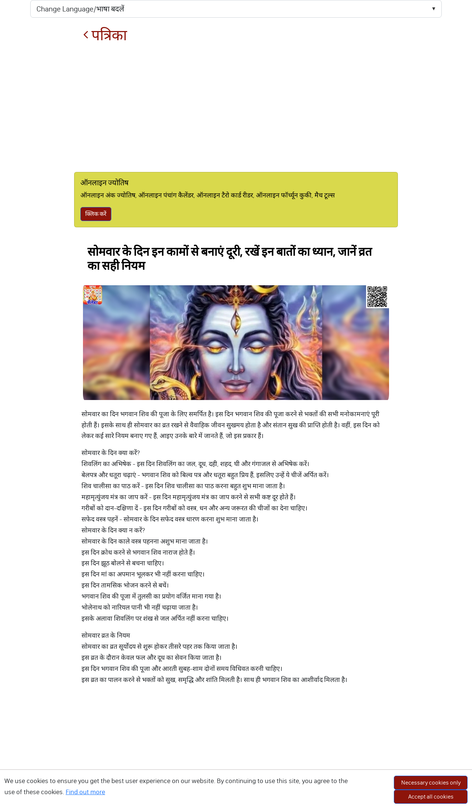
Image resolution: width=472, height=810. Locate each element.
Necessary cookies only (431, 782)
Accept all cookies (431, 796)
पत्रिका (105, 35)
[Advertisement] (236, 107)
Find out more (85, 792)
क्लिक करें (96, 213)
